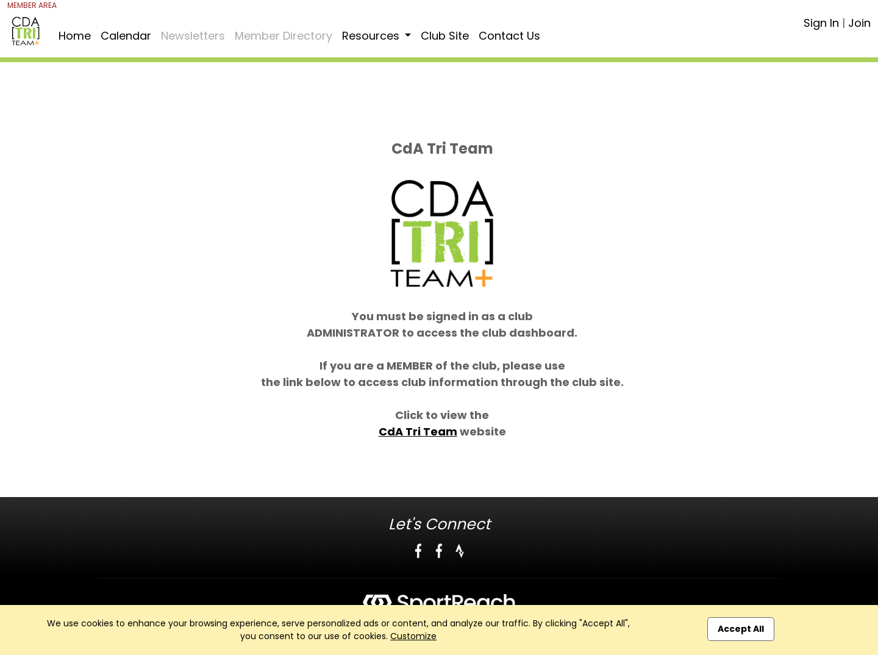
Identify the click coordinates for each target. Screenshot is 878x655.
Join (859, 22)
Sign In (821, 22)
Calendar (126, 35)
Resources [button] (372, 35)
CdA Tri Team (418, 431)
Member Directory (283, 35)
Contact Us (509, 35)
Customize (413, 636)
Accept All (741, 629)
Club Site (445, 35)
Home (75, 35)
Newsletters (193, 35)
